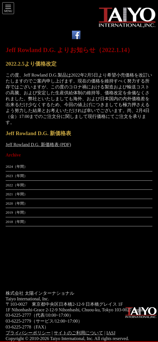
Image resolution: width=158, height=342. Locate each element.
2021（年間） (17, 194)
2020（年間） (17, 203)
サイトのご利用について (78, 332)
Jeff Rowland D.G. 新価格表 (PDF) (38, 144)
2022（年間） (17, 185)
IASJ (110, 332)
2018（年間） (17, 222)
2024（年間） (17, 166)
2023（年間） (17, 176)
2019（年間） (17, 212)
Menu (8, 11)
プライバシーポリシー (28, 332)
